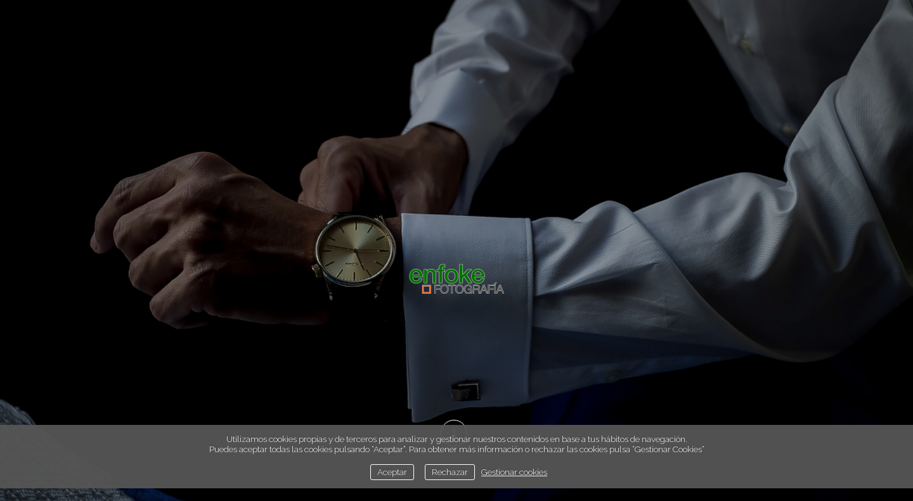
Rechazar (450, 472)
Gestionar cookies (514, 472)
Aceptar (392, 472)
